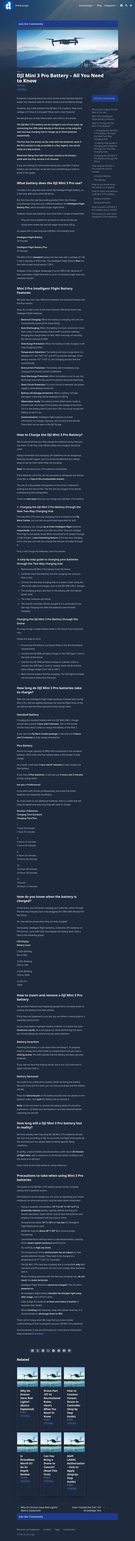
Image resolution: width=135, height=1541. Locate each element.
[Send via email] (69, 1351)
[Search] (126, 5)
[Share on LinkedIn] (32, 1351)
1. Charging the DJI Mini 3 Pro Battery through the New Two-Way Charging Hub (105, 135)
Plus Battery (100, 180)
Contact (47, 1529)
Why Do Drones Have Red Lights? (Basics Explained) (27, 1400)
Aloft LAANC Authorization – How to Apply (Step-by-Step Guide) (74, 1468)
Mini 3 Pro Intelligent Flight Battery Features (103, 118)
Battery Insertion (102, 198)
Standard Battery (102, 176)
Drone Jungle (21, 5)
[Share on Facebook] (64, 1351)
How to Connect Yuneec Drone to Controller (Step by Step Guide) (73, 1403)
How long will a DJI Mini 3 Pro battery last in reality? (104, 208)
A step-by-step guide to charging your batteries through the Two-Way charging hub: (105, 147)
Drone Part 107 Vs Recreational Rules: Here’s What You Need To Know (51, 1403)
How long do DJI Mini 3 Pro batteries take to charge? (103, 168)
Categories (109, 5)
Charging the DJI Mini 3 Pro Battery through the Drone (106, 158)
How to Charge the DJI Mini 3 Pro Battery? (103, 124)
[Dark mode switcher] (131, 5)
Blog (19, 71)
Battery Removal (102, 202)
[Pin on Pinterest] (59, 1351)
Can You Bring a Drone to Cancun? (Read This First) (50, 1465)
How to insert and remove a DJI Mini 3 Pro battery (104, 193)
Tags (57, 1529)
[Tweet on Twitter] (38, 1351)
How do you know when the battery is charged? (103, 186)
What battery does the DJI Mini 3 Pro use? (104, 111)
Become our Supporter (28, 1529)
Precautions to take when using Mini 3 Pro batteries (104, 215)
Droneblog (37, 1333)
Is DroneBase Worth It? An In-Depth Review (27, 1465)
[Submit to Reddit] (43, 1351)
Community (69, 1529)
